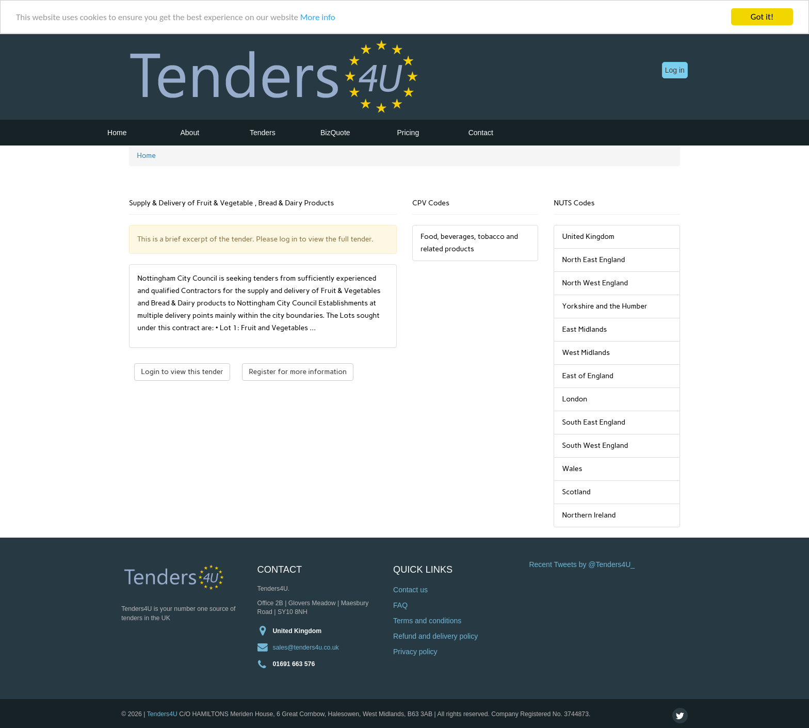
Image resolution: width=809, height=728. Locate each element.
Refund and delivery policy (435, 636)
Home (116, 132)
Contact (480, 132)
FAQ (400, 605)
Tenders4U (162, 713)
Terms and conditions (427, 621)
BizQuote (335, 132)
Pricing (408, 132)
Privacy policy (415, 652)
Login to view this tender (182, 371)
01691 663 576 (294, 663)
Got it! (762, 16)
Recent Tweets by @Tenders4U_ (582, 564)
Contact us (410, 590)
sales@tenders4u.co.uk (306, 647)
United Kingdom (297, 630)
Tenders (263, 132)
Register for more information (298, 371)
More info (317, 16)
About (190, 132)
